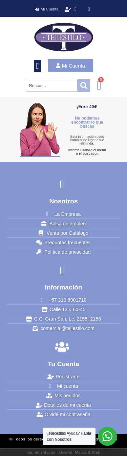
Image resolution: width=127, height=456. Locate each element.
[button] (37, 66)
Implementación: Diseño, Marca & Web (64, 452)
